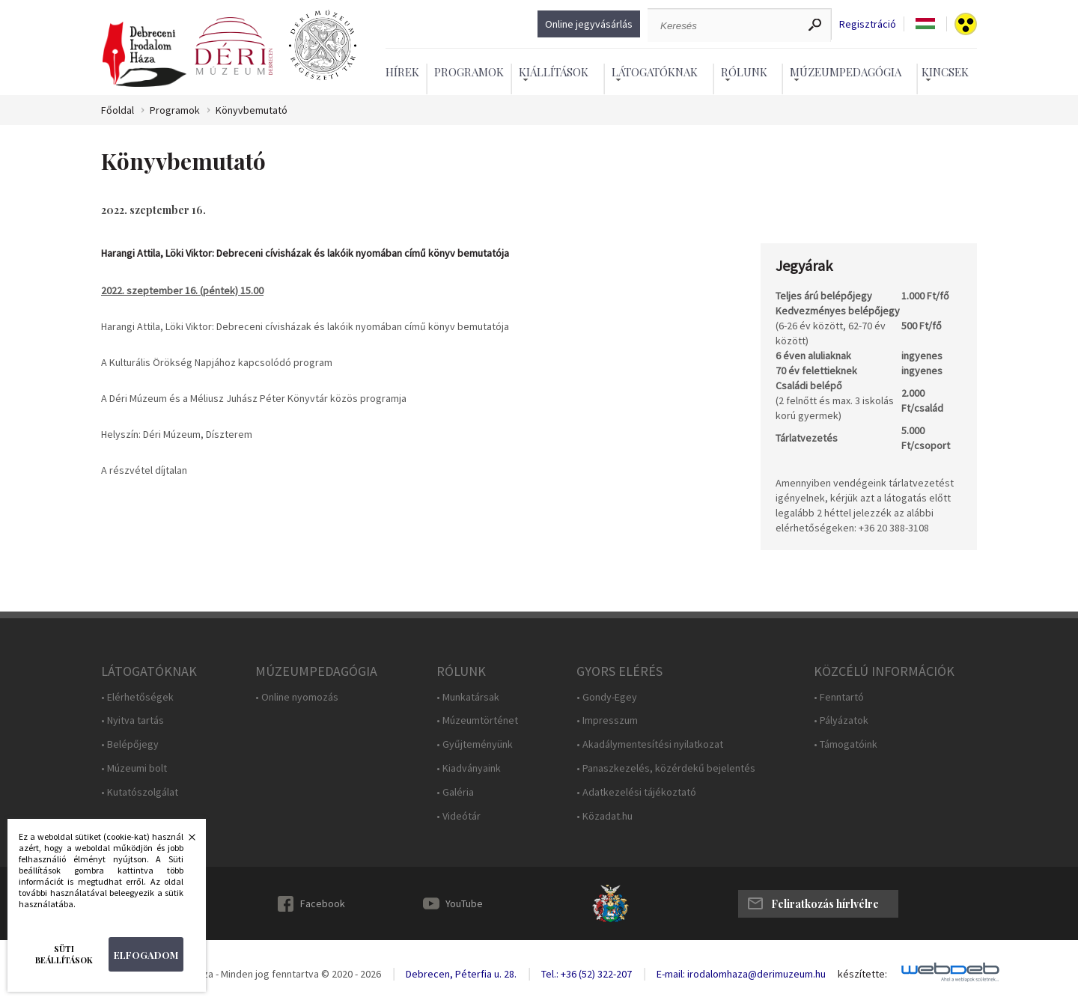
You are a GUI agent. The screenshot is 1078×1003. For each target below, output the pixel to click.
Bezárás (184, 841)
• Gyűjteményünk (474, 744)
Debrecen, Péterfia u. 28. (461, 974)
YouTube (464, 903)
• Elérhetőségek (137, 697)
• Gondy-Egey (606, 697)
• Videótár (458, 816)
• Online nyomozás (296, 697)
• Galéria (455, 792)
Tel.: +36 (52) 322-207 (586, 974)
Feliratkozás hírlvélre (825, 904)
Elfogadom (146, 954)
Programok (469, 71)
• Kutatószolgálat (139, 792)
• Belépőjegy (130, 744)
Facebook (322, 903)
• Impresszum (607, 720)
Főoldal (117, 110)
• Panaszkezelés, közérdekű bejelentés (665, 768)
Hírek (402, 71)
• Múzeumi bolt (134, 768)
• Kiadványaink (468, 768)
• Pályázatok (841, 720)
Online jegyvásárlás (589, 24)
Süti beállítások (64, 954)
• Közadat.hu (604, 816)
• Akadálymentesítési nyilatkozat (649, 744)
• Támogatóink (845, 744)
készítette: (862, 974)
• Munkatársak (467, 697)
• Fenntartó (839, 697)
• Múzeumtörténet (477, 720)
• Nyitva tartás (132, 720)
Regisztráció (867, 24)
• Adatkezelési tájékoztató (636, 792)
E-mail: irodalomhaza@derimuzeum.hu (741, 974)
